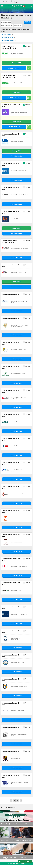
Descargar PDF (16, 63)
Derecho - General (6, 34)
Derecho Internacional (7, 40)
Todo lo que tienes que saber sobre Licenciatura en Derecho (16, 840)
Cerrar (17, 2)
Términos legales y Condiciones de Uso (16, 863)
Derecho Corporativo (7, 37)
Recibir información (16, 156)
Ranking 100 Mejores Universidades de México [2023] (14, 824)
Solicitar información (14, 68)
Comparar (27, 46)
